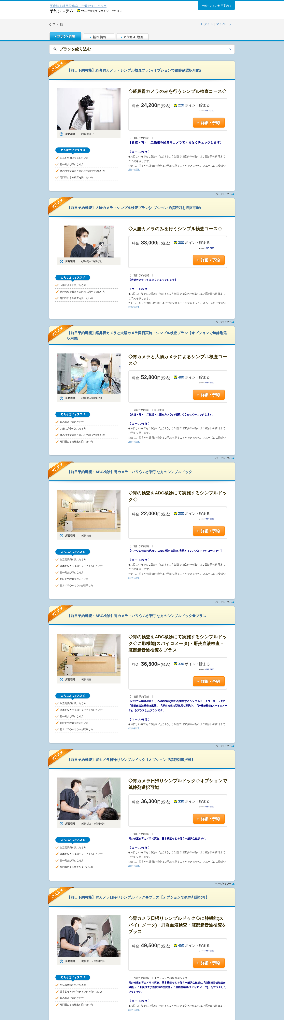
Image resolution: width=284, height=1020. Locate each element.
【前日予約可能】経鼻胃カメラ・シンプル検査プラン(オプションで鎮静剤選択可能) (134, 70)
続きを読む (134, 169)
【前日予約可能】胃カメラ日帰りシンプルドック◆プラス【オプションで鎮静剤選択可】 (138, 897)
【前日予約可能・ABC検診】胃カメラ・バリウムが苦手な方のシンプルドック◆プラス (136, 616)
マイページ (224, 24)
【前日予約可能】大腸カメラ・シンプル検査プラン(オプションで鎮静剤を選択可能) (134, 208)
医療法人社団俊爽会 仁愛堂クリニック (78, 6)
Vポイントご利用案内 (215, 5)
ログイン (207, 24)
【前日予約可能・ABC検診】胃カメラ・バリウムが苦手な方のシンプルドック (129, 472)
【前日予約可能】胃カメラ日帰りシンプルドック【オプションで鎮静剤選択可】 (131, 760)
